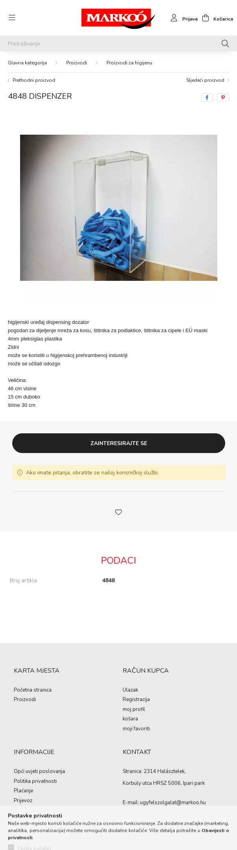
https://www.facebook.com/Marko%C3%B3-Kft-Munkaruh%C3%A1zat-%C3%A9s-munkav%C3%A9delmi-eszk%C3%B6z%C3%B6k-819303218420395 (124, 818)
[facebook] (207, 98)
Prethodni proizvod (34, 80)
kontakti (23, 810)
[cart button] (215, 18)
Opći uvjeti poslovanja (39, 772)
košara (130, 719)
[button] (119, 511)
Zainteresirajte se (118, 443)
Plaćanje (23, 791)
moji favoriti (136, 729)
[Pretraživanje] (118, 43)
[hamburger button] (12, 18)
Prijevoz (23, 801)
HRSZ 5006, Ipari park (179, 783)
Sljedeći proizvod (205, 80)
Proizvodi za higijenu (129, 63)
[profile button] (182, 18)
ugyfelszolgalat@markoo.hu (173, 802)
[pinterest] (223, 98)
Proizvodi (76, 63)
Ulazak (130, 690)
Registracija (136, 700)
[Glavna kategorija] (27, 63)
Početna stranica (33, 690)
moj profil (134, 710)
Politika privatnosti (35, 782)
